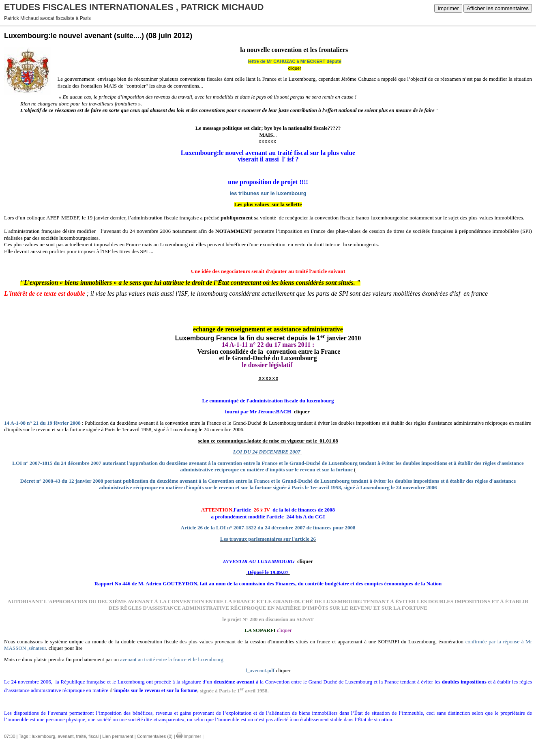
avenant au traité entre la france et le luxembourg (171, 659)
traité (81, 736)
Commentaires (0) (155, 736)
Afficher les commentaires (498, 8)
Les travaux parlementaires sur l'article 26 (268, 539)
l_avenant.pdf (260, 670)
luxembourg (43, 736)
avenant (65, 736)
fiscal (93, 736)
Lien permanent (117, 736)
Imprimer (448, 8)
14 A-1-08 (15, 423)
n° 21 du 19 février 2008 (53, 423)
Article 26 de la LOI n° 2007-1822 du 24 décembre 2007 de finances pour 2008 (268, 527)
